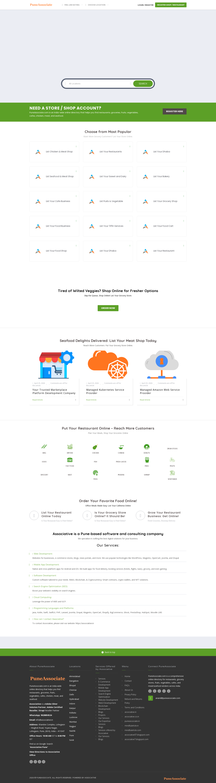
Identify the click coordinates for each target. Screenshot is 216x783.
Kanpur (72, 708)
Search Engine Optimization (104, 695)
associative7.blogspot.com (135, 739)
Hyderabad (74, 699)
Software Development (44, 575)
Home (127, 676)
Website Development (108, 700)
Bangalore (74, 681)
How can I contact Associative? (48, 619)
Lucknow (73, 717)
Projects (102, 715)
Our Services (103, 718)
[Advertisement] (108, 30)
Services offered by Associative (106, 732)
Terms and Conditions (134, 707)
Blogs (100, 712)
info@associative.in (44, 720)
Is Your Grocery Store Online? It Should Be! (110, 514)
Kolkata (72, 712)
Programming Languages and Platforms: (53, 608)
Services (102, 678)
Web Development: (42, 554)
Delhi (71, 694)
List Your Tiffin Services (111, 226)
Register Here (174, 111)
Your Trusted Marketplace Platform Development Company (54, 391)
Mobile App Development (104, 689)
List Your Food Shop (56, 250)
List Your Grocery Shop (165, 201)
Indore (72, 703)
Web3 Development (107, 703)
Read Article (38, 400)
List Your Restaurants (111, 151)
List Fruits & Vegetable (111, 201)
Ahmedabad (74, 676)
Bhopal (72, 685)
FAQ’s (127, 685)
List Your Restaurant (163, 250)
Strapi (41, 710)
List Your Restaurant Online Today (56, 514)
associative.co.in (132, 716)
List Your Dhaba (161, 151)
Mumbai (73, 721)
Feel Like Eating (70, 5)
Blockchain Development (104, 707)
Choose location (95, 5)
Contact (128, 681)
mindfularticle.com (133, 730)
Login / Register (145, 5)
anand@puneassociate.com (168, 698)
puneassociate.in (132, 721)
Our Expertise (104, 721)
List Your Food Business (58, 226)
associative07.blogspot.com (135, 734)
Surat (71, 740)
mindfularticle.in (132, 725)
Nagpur (72, 726)
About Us (129, 690)
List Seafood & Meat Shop (60, 176)
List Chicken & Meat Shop (59, 151)
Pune (71, 735)
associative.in (130, 712)
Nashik (72, 731)
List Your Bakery (161, 176)
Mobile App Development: (45, 564)
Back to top (108, 652)
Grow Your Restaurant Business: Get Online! (164, 514)
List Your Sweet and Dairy (113, 176)
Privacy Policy (130, 694)
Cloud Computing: (42, 597)
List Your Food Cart (163, 226)
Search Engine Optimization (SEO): (50, 586)
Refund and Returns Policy (133, 701)
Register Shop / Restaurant (170, 5)
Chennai (72, 690)
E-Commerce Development (104, 683)
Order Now (108, 308)
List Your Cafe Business (58, 201)
